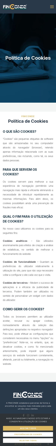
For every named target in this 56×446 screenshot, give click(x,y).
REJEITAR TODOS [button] (28, 440)
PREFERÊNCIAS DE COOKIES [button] (28, 434)
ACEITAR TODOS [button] (28, 428)
